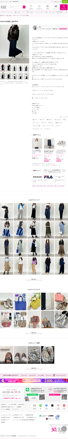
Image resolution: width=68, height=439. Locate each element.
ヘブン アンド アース (48, 125)
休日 (65, 119)
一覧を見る (33, 279)
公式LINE (40, 408)
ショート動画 (41, 375)
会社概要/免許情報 (29, 415)
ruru (40, 26)
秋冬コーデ (49, 119)
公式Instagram (58, 408)
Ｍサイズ (51, 122)
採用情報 (3, 422)
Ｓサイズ (44, 122)
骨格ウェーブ (59, 122)
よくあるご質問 (12, 404)
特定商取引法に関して (6, 417)
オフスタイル (58, 119)
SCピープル (8, 15)
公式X (52, 408)
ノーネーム (47, 128)
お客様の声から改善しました (7, 406)
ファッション (36, 122)
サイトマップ (15, 409)
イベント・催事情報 (5, 409)
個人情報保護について (32, 417)
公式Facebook (46, 408)
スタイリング (24, 375)
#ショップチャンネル (59, 375)
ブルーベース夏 (36, 125)
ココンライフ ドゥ (37, 128)
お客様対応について (5, 419)
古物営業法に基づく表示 (19, 417)
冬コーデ (42, 119)
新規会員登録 (15, 1)
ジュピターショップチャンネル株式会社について (11, 415)
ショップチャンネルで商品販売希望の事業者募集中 (24, 419)
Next (28, 44)
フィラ (58, 125)
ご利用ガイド (4, 404)
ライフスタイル (32, 375)
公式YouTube (64, 408)
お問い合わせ (21, 404)
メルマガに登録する (35, 408)
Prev (31, 180)
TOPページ (2, 15)
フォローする (63, 28)
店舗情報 (19, 406)
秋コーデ (35, 119)
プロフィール (48, 375)
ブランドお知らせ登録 (38, 185)
